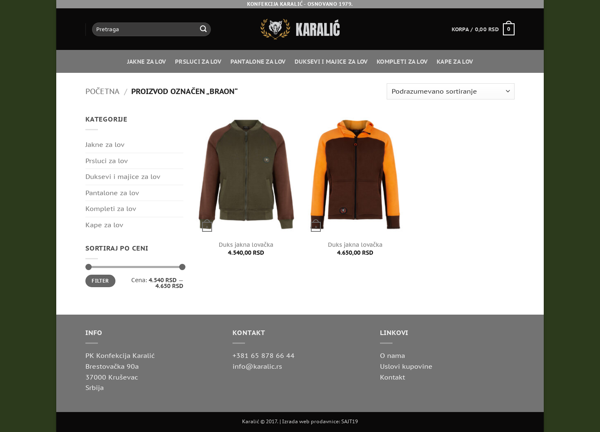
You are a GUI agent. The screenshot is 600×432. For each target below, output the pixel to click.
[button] (483, 29)
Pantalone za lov (258, 61)
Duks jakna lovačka (246, 244)
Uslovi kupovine (406, 366)
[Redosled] (451, 91)
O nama (392, 355)
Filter (100, 281)
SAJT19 (349, 421)
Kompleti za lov (402, 61)
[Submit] (203, 29)
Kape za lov (455, 61)
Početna (102, 91)
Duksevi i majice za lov (331, 61)
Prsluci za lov (198, 61)
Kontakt (392, 377)
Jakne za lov (146, 61)
